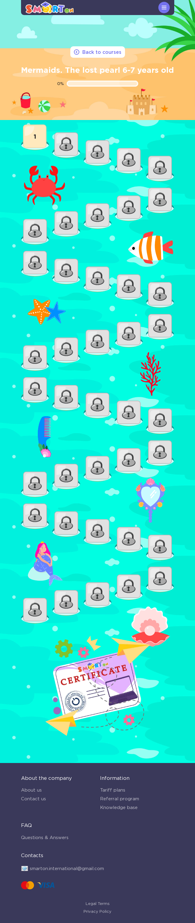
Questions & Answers (45, 837)
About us (31, 789)
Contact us (33, 798)
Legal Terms (98, 903)
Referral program (119, 798)
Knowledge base (119, 807)
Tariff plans (112, 789)
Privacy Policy (97, 911)
